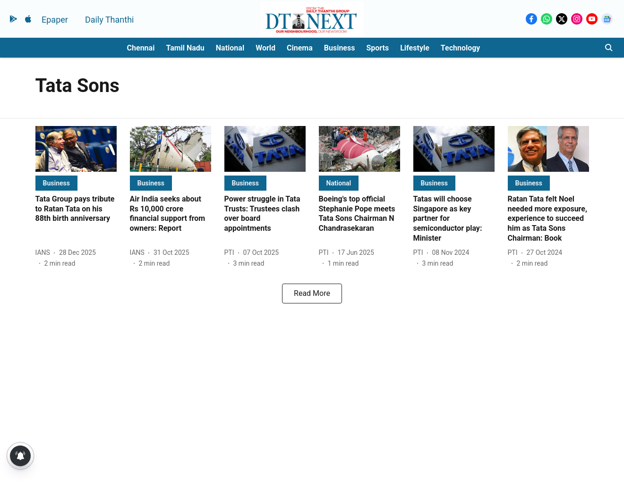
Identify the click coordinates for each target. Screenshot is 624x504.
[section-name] (56, 182)
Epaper (55, 20)
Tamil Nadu (185, 47)
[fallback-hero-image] (76, 149)
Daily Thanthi (109, 20)
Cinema (300, 47)
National (230, 47)
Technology (460, 47)
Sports (377, 47)
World (265, 47)
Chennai (141, 47)
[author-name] (44, 253)
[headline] (76, 209)
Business (339, 47)
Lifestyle (414, 47)
